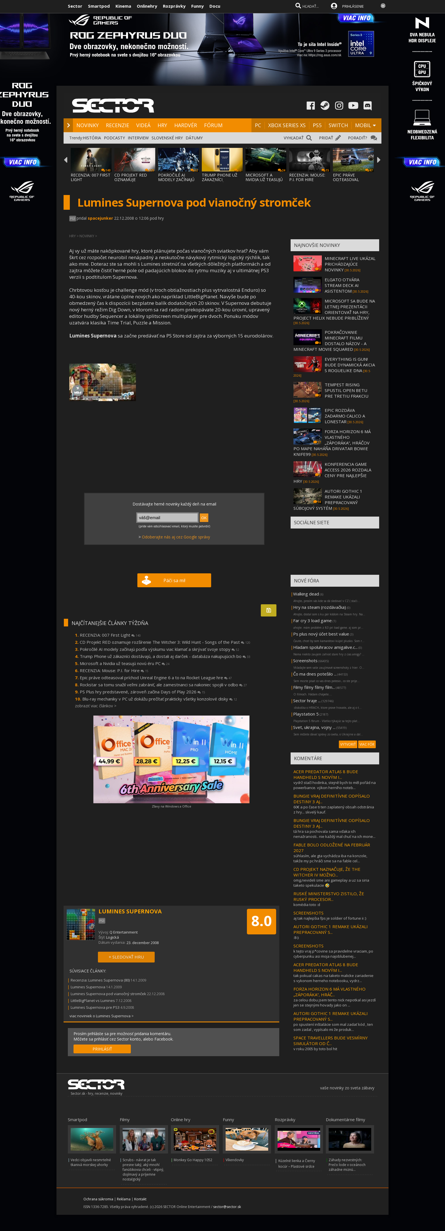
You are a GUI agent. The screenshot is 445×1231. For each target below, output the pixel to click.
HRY (162, 125)
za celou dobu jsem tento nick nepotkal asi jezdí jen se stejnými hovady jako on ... (334, 1002)
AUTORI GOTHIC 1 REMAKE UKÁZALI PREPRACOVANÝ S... (330, 929)
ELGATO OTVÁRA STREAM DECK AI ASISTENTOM (342, 285)
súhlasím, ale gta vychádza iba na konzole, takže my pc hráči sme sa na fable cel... (330, 858)
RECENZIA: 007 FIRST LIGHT (90, 177)
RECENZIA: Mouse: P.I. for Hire (114, 670)
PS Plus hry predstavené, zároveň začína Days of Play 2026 (142, 692)
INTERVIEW (138, 137)
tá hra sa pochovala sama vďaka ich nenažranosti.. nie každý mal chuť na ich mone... (334, 834)
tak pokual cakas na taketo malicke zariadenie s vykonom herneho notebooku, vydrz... (333, 978)
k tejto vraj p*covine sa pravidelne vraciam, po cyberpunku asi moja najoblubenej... (333, 954)
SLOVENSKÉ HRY (167, 137)
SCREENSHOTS (308, 913)
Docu (214, 6)
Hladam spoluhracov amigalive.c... (325, 647)
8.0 (261, 920)
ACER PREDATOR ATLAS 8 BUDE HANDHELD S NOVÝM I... (325, 774)
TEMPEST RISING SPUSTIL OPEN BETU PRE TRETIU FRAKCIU (346, 390)
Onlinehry (147, 6)
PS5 (317, 125)
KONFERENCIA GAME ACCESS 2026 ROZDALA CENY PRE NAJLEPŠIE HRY (332, 472)
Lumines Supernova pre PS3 (95, 1007)
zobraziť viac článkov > (95, 705)
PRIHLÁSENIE (353, 6)
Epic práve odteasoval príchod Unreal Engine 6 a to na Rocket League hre (156, 677)
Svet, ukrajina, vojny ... (314, 727)
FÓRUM (213, 125)
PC (258, 125)
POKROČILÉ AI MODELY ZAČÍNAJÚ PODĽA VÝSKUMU (176, 179)
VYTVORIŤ (348, 744)
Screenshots (305, 660)
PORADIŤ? (357, 137)
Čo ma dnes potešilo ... (315, 674)
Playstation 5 (306, 714)
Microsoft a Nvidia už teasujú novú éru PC (124, 663)
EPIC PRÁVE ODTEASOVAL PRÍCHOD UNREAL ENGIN (350, 181)
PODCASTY (114, 137)
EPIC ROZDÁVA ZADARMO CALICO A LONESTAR (345, 415)
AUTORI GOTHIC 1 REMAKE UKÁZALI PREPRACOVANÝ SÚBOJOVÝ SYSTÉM (327, 499)
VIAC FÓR (367, 744)
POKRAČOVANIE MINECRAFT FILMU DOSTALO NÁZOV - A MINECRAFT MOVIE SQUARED (329, 340)
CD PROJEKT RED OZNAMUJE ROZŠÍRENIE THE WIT (134, 179)
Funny (197, 6)
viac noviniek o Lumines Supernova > (102, 1015)
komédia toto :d (306, 904)
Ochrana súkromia (98, 1199)
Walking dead (306, 594)
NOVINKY (87, 125)
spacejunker (100, 218)
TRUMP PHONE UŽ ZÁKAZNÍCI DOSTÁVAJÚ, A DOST (221, 179)
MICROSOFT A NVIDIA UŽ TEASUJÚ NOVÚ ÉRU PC (264, 179)
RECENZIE (117, 125)
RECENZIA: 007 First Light (110, 635)
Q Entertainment (124, 932)
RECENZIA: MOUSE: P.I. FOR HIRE (307, 177)
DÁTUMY (194, 137)
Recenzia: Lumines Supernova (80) (100, 980)
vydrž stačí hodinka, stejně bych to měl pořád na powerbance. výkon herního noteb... (334, 785)
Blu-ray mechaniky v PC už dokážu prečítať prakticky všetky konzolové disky (159, 699)
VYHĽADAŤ (294, 137)
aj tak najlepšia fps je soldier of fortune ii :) (329, 918)
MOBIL (363, 125)
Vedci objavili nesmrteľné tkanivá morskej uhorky (91, 1162)
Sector (75, 6)
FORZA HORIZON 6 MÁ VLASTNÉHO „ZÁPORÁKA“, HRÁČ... (329, 991)
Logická (112, 937)
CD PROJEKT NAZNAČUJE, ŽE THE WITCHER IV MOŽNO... (326, 872)
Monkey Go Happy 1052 (193, 1159)
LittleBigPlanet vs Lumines (93, 1000)
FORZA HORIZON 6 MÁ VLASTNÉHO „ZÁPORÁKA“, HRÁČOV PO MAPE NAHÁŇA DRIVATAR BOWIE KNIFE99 (332, 443)
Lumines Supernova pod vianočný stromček (108, 993)
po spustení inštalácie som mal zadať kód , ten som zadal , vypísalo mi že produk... (333, 1027)
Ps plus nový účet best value (321, 634)
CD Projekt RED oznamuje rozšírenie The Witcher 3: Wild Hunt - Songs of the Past (165, 642)
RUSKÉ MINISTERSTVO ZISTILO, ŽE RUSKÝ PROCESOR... (328, 896)
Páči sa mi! (174, 580)
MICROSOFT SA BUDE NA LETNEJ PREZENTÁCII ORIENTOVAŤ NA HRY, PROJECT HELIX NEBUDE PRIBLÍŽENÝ (334, 309)
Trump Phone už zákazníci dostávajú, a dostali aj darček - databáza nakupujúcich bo (165, 656)
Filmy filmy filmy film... (314, 687)
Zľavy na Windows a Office (171, 806)
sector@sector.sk (227, 1206)
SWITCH (338, 125)
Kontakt (140, 1199)
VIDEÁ (143, 125)
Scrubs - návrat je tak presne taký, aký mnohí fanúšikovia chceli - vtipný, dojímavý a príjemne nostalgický (143, 1169)
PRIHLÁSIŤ (102, 1049)
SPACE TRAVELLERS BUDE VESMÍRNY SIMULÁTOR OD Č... (330, 1040)
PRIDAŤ (326, 137)
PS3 (72, 219)
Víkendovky (235, 1159)
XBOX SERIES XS (287, 125)
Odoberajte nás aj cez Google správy (176, 537)
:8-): (296, 937)
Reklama (124, 1199)
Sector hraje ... (307, 700)
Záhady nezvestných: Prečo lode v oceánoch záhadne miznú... (347, 1164)
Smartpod (99, 6)
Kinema (123, 6)
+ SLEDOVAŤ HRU (126, 957)
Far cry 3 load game (312, 620)
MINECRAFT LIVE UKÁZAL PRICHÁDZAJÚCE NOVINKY (350, 263)
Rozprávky (174, 6)
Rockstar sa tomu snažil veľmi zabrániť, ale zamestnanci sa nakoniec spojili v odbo (163, 684)
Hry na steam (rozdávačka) (319, 607)
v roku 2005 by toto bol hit (315, 1048)
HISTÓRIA (92, 137)
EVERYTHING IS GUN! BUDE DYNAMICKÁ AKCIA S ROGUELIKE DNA (350, 364)
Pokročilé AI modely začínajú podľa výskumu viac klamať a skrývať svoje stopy (159, 649)
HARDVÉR (185, 125)
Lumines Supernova (88, 986)
